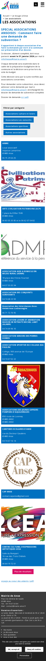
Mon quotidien (9, 635)
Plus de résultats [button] (23, 571)
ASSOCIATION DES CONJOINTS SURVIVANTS (17, 293)
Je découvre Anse (10, 632)
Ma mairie (7, 630)
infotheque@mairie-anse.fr (14, 59)
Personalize (24, 655)
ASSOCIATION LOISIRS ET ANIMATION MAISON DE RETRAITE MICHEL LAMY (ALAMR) (21, 322)
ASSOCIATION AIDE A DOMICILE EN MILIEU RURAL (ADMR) (19, 272)
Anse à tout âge (10, 637)
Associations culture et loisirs (20, 113)
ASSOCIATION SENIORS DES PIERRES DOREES (20, 337)
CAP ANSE (7, 492)
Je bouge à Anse (20, 16)
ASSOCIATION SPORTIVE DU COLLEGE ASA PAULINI (23, 346)
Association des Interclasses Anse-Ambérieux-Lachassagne (19, 307)
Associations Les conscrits (19, 120)
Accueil (6, 16)
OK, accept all (13, 649)
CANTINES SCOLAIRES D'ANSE (16, 429)
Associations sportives (17, 126)
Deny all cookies (34, 649)
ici (22, 97)
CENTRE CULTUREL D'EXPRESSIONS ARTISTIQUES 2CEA (19, 548)
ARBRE (5, 143)
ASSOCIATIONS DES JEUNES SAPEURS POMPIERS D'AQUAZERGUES (20, 411)
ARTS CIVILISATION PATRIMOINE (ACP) (21, 209)
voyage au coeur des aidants (14, 581)
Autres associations (15, 132)
